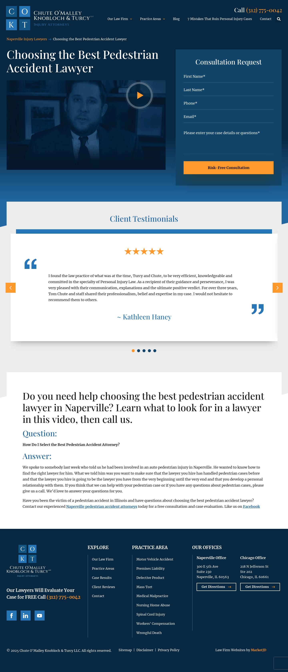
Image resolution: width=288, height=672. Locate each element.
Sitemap (125, 650)
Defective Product (150, 578)
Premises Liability (150, 568)
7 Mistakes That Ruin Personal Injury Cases (220, 19)
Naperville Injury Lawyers (27, 39)
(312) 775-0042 (264, 10)
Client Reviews (103, 587)
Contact (265, 19)
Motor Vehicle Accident (154, 559)
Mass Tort (144, 587)
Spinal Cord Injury (150, 614)
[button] (278, 19)
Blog (176, 19)
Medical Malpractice (152, 596)
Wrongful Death (149, 633)
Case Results (102, 578)
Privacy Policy (168, 650)
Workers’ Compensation (155, 624)
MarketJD (258, 650)
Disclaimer (144, 650)
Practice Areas (152, 19)
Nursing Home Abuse (153, 605)
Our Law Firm (120, 19)
